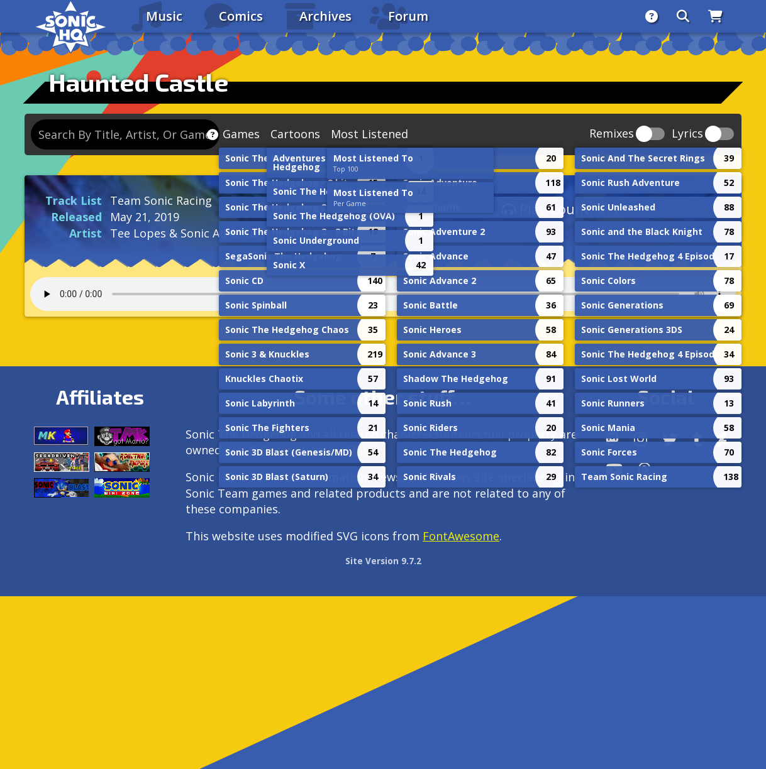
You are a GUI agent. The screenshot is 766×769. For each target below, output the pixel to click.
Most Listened (369, 134)
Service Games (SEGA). (319, 449)
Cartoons (295, 134)
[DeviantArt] (721, 439)
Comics (241, 16)
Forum (408, 16)
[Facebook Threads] (644, 469)
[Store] (715, 16)
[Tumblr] (697, 439)
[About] (651, 16)
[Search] (683, 16)
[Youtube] (614, 469)
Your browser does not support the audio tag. (383, 294)
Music (164, 16)
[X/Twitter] (669, 439)
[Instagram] (640, 439)
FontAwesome (461, 535)
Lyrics (687, 134)
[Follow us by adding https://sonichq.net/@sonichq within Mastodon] (612, 439)
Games (241, 134)
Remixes (611, 134)
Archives (325, 16)
